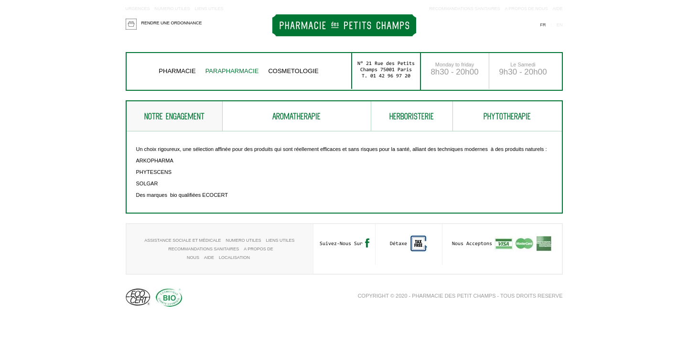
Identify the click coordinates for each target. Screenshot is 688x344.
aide (557, 8)
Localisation (234, 257)
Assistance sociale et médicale (182, 240)
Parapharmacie (232, 71)
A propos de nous (526, 8)
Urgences (138, 8)
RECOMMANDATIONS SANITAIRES (464, 8)
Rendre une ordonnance (171, 23)
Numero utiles (172, 8)
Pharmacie (177, 71)
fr (543, 24)
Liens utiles (209, 8)
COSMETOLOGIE (293, 71)
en (560, 24)
